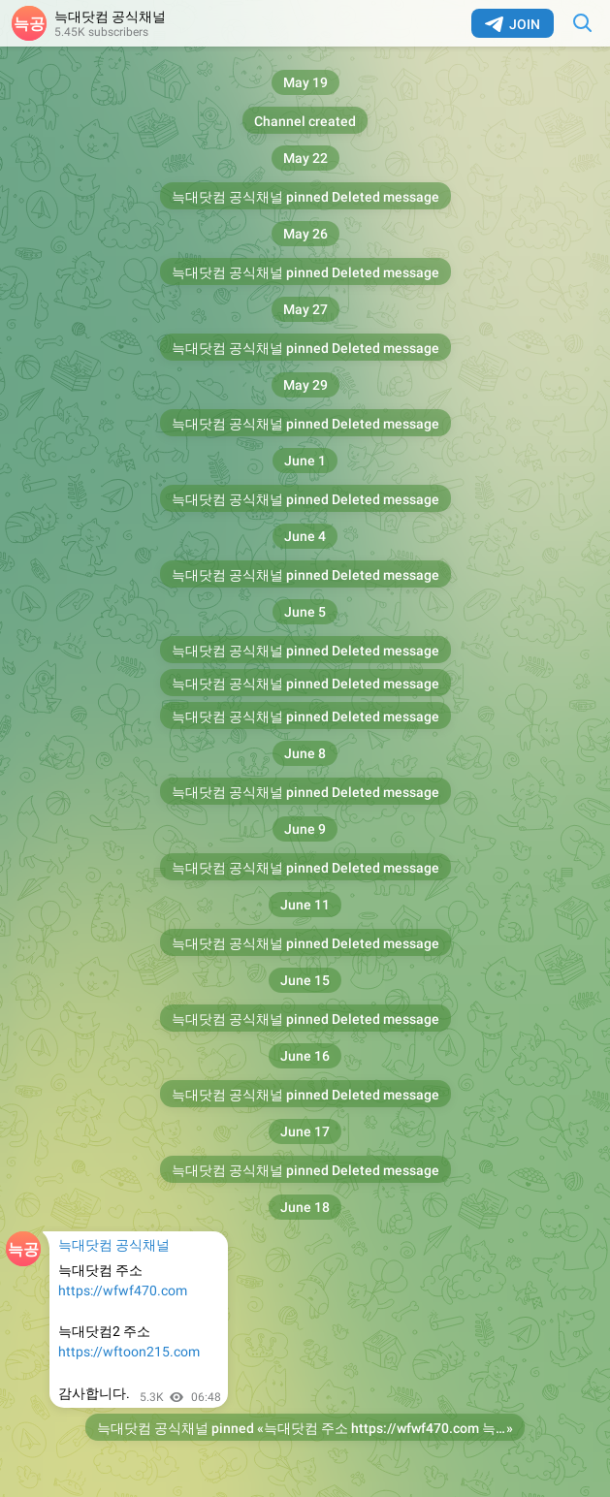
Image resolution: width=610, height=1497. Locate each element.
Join (512, 24)
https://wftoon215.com (129, 1351)
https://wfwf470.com (122, 1290)
